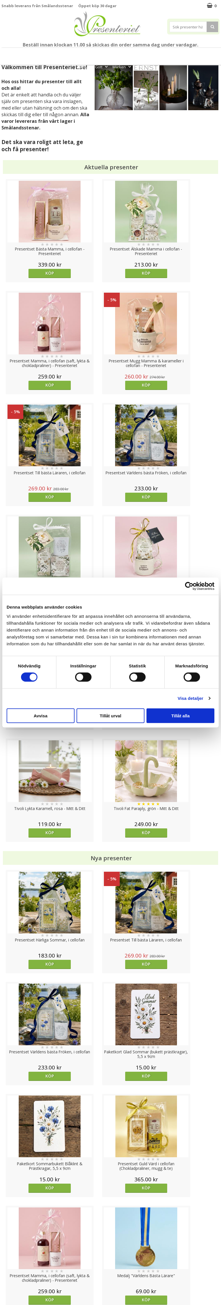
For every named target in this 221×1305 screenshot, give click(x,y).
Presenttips (164, 54)
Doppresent (12, 1288)
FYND (140, 66)
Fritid (84, 67)
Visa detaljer (190, 698)
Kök (205, 54)
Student (93, 54)
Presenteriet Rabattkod (23, 1270)
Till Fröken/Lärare (64, 54)
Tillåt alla (180, 715)
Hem (188, 54)
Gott (102, 67)
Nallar (6, 1279)
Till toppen (111, 1216)
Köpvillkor (10, 1253)
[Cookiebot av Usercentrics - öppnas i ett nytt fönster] (189, 586)
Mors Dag (31, 54)
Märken (122, 67)
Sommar (111, 54)
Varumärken (12, 1244)
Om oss (8, 1262)
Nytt (12, 54)
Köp (28, 273)
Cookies (8, 1236)
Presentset (134, 54)
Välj (192, 871)
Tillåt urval (110, 715)
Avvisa (40, 715)
